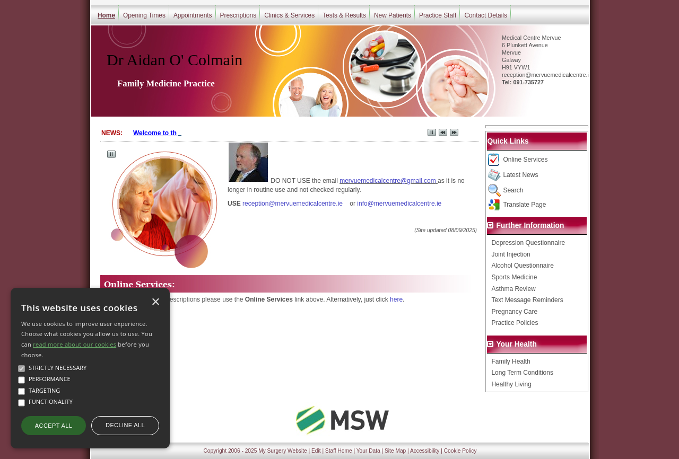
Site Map (395, 451)
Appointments (192, 15)
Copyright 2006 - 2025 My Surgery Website (255, 451)
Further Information (530, 226)
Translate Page (524, 204)
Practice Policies (514, 322)
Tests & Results (344, 15)
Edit (316, 451)
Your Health (516, 344)
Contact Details (485, 15)
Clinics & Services (289, 15)
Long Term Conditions (522, 372)
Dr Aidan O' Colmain (174, 59)
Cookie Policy (460, 451)
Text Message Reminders (527, 300)
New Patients (392, 15)
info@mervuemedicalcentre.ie (399, 203)
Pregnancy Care (514, 311)
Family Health (510, 361)
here (396, 299)
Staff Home (338, 451)
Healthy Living (511, 384)
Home (106, 15)
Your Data (368, 451)
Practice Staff (437, 15)
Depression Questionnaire (528, 242)
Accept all (53, 425)
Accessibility (424, 451)
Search (513, 190)
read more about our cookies (74, 344)
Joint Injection (510, 254)
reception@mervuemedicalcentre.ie (292, 203)
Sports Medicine (514, 277)
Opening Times (144, 15)
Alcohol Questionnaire (522, 265)
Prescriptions (238, 15)
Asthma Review (513, 289)
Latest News (520, 175)
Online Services (525, 159)
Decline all (125, 425)
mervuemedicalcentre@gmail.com (388, 180)
